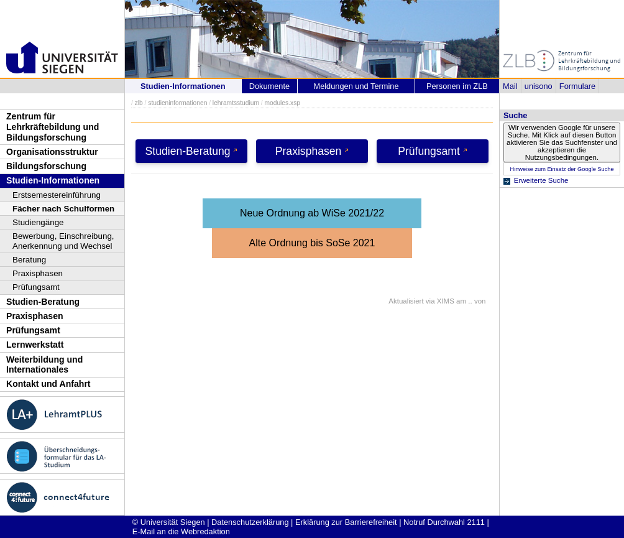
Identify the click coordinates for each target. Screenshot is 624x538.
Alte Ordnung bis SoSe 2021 (312, 243)
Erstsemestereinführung (56, 195)
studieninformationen (177, 103)
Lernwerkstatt (34, 345)
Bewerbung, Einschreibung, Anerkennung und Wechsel (63, 241)
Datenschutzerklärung (249, 522)
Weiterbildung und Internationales (44, 365)
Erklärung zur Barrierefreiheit (346, 522)
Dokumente (269, 86)
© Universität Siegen (168, 522)
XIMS (445, 301)
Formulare (577, 86)
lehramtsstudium (236, 103)
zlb (139, 103)
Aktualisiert (405, 301)
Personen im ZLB (457, 86)
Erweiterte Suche (541, 180)
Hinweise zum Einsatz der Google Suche (561, 169)
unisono (539, 86)
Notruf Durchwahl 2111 (444, 522)
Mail (510, 86)
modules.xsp (282, 103)
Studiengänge (38, 222)
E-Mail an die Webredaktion (181, 531)
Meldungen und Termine (355, 86)
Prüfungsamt (36, 287)
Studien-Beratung (43, 302)
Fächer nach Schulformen (63, 208)
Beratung (29, 259)
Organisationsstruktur (52, 152)
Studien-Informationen (52, 180)
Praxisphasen (37, 273)
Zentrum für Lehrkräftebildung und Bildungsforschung (52, 126)
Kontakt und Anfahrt (48, 384)
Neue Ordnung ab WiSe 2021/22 (312, 213)
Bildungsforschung (46, 166)
